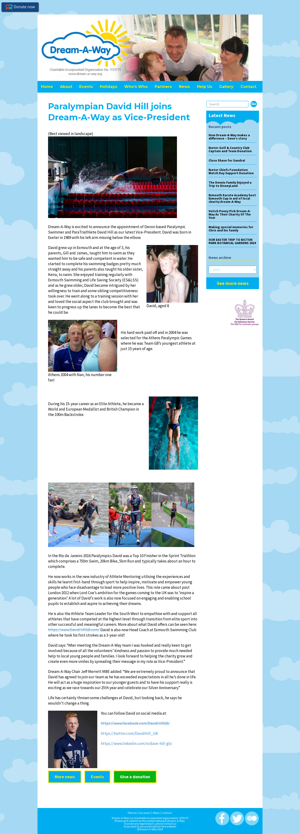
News (184, 86)
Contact (248, 86)
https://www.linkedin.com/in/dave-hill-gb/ (136, 743)
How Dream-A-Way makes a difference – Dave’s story (229, 136)
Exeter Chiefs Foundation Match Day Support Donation (231, 171)
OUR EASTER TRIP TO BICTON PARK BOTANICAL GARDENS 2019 (232, 241)
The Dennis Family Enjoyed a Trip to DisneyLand (230, 184)
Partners (163, 86)
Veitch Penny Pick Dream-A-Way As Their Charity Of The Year (230, 214)
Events (86, 86)
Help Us (204, 86)
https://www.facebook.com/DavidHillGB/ (135, 723)
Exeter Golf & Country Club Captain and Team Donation (230, 149)
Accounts (144, 811)
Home (47, 86)
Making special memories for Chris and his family (231, 228)
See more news (233, 283)
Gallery (226, 86)
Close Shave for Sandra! (227, 160)
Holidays (108, 86)
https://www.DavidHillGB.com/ (74, 629)
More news (65, 776)
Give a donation (135, 776)
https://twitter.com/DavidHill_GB (129, 733)
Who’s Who (136, 86)
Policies (132, 811)
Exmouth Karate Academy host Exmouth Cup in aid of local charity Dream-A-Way (232, 198)
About (66, 86)
